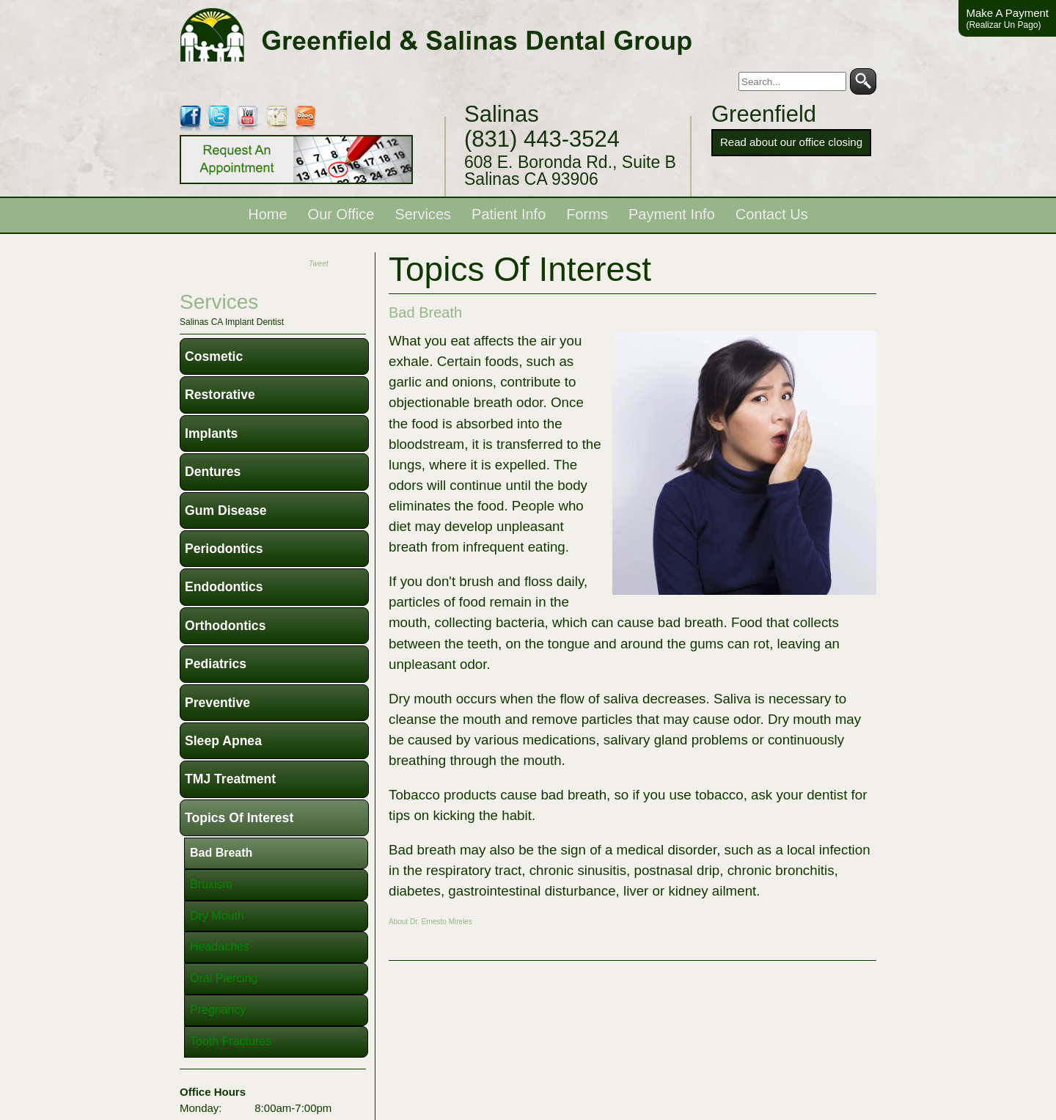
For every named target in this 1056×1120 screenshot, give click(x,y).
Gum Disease (225, 510)
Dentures (213, 471)
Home (267, 214)
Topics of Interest (239, 817)
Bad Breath (425, 312)
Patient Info (509, 214)
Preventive (217, 702)
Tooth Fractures (230, 1041)
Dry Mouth (217, 915)
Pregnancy (218, 1009)
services (219, 301)
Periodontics (224, 548)
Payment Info (671, 214)
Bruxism (211, 884)
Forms (587, 214)
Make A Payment (1007, 18)
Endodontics (224, 586)
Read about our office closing (791, 142)
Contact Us (772, 214)
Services (423, 214)
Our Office (341, 214)
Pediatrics (215, 663)
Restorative (220, 394)
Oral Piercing (223, 978)
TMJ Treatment (230, 779)
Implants (211, 433)
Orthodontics (225, 625)
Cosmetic (214, 356)
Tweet (319, 264)
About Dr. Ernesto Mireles (430, 922)
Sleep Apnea (223, 740)
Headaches (219, 946)
